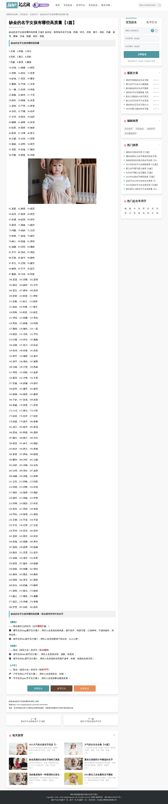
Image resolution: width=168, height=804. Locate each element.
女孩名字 (34, 14)
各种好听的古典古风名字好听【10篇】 (141, 160)
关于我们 (94, 794)
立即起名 (142, 54)
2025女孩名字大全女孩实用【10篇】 (141, 185)
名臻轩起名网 (12, 14)
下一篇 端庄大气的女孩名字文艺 (90, 720)
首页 (57, 5)
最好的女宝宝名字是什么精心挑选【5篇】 (136, 105)
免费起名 (38, 688)
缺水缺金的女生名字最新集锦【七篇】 (136, 88)
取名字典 (105, 5)
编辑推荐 (132, 120)
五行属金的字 (130, 133)
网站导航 (73, 794)
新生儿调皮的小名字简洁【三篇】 (136, 97)
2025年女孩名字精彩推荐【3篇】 (140, 177)
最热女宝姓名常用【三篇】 (137, 152)
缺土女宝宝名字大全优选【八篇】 (136, 101)
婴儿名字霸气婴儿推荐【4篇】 (139, 168)
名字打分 (80, 5)
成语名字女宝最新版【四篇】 (136, 92)
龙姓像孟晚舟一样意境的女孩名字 (44, 774)
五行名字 (128, 129)
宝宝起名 (68, 5)
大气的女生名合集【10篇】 (97, 744)
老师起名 (84, 688)
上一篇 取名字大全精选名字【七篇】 (33, 720)
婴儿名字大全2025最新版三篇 (136, 84)
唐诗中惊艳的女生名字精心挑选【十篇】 (136, 80)
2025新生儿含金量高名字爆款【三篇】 (98, 774)
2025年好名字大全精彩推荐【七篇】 (141, 164)
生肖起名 (93, 5)
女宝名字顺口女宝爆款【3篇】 (139, 173)
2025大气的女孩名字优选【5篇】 (42, 744)
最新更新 (80, 794)
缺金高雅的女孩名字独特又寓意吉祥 (44, 759)
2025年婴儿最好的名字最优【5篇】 (136, 109)
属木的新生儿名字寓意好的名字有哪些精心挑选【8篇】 (141, 156)
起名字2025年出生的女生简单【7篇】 (141, 181)
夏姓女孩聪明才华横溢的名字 (98, 759)
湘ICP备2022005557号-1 (113, 797)
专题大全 (87, 794)
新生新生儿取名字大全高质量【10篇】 (141, 189)
